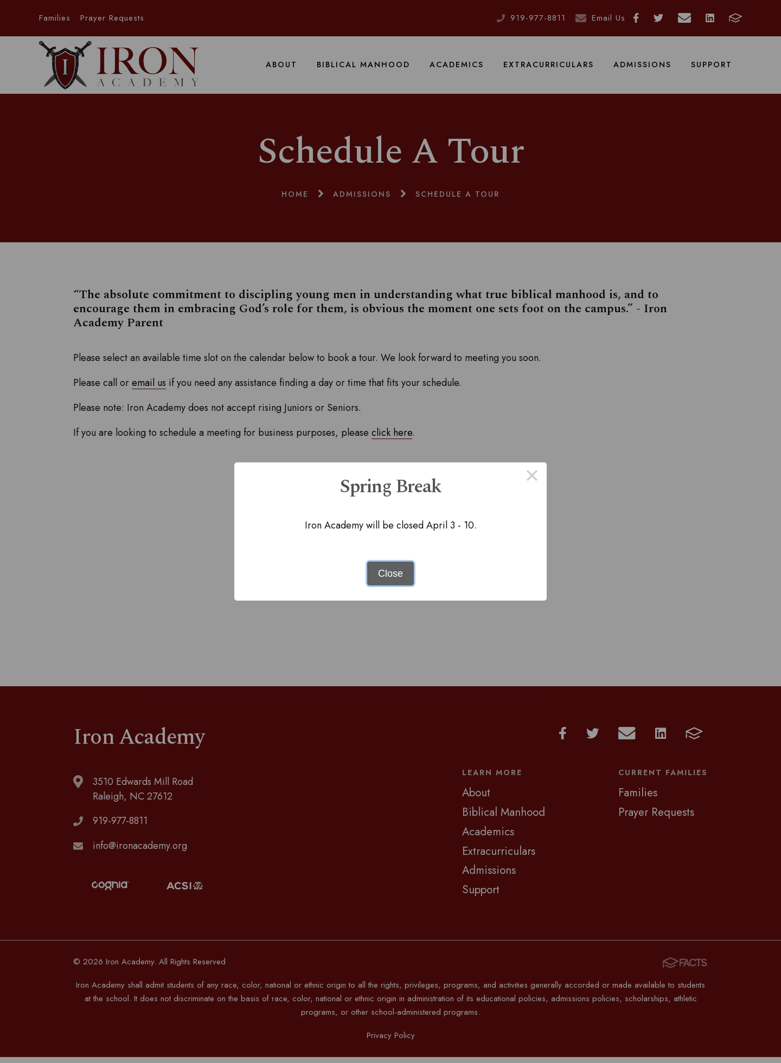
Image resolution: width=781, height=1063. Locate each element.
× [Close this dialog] (531, 477)
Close (390, 573)
